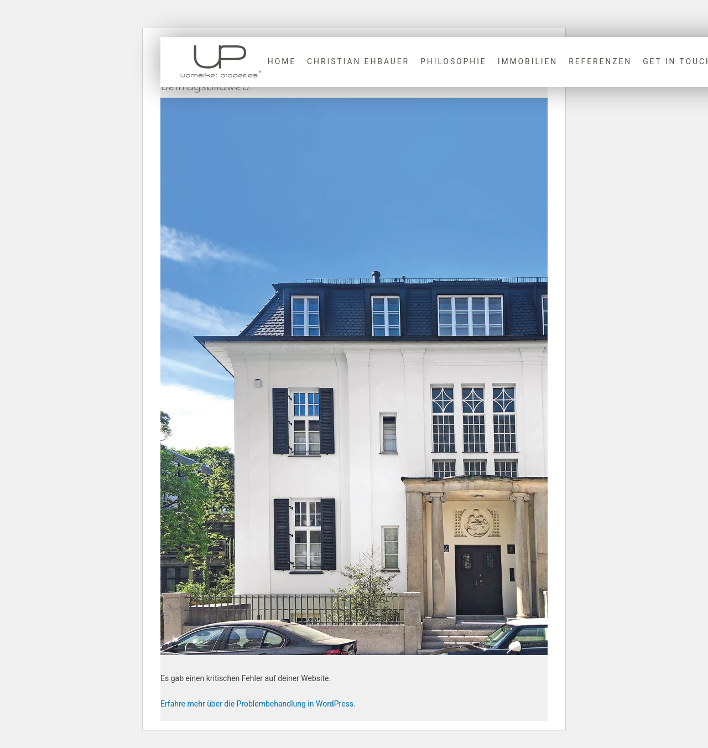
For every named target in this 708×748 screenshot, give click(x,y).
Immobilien (528, 61)
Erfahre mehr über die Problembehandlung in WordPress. (258, 703)
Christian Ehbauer (358, 61)
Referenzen (600, 61)
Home (282, 61)
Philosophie (453, 61)
